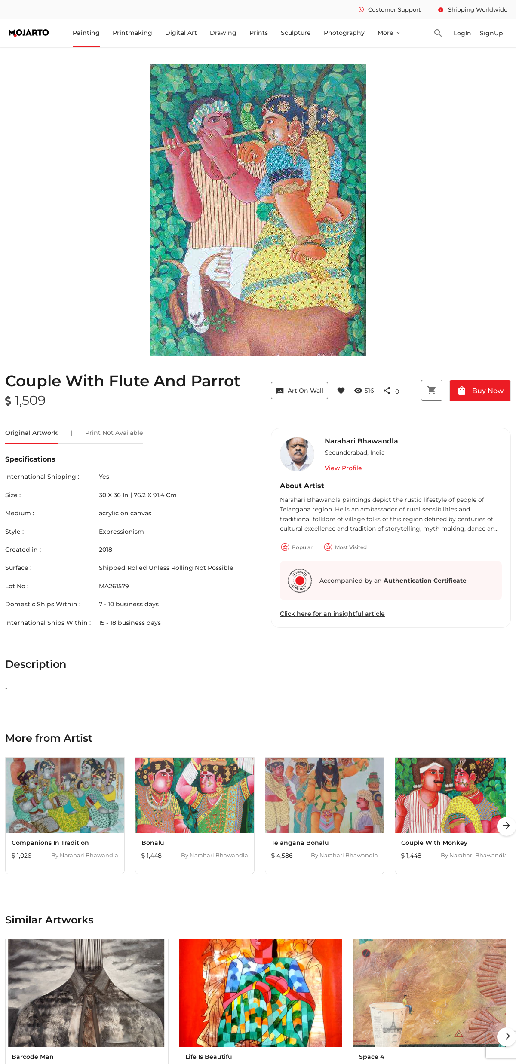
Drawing (223, 33)
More (389, 33)
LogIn (462, 33)
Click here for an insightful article (332, 614)
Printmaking (132, 33)
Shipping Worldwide (472, 9)
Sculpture (296, 33)
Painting (86, 33)
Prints (258, 33)
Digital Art (181, 33)
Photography (344, 33)
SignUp (491, 33)
